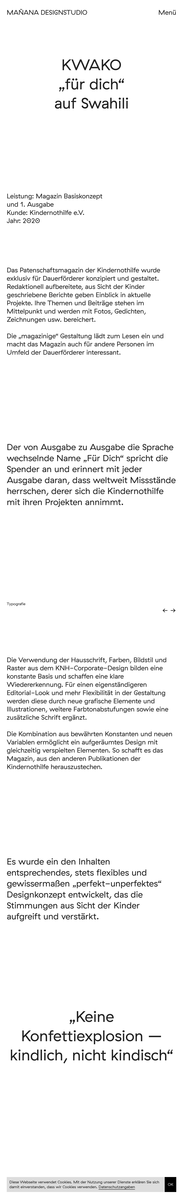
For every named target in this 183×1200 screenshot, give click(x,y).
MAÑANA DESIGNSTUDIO (47, 12)
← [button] (165, 610)
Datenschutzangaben (117, 1187)
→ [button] (173, 610)
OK (170, 1184)
